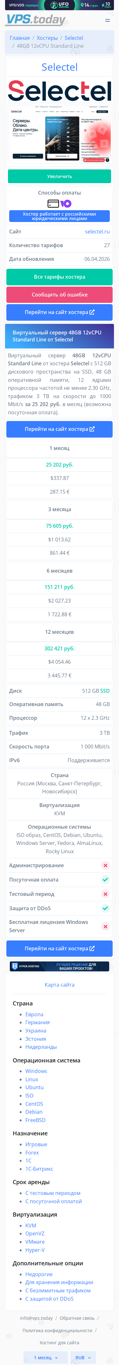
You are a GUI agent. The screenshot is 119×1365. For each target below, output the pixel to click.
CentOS (34, 1103)
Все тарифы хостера (59, 276)
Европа (34, 1014)
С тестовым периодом (53, 1193)
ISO (29, 1095)
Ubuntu (34, 1087)
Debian (34, 1111)
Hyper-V (35, 1250)
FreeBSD (35, 1120)
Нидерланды (41, 1046)
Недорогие (39, 1274)
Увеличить (59, 176)
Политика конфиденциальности (57, 1330)
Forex (32, 1152)
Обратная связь (77, 1318)
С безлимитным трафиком (58, 1290)
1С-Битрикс (39, 1168)
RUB (81, 1357)
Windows (36, 1071)
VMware (35, 1241)
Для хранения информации (59, 1282)
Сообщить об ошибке (60, 294)
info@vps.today (36, 1318)
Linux (31, 1079)
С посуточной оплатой (53, 1201)
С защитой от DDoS (49, 1298)
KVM (30, 1225)
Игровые (36, 1144)
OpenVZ (34, 1233)
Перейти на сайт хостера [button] (60, 312)
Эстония (35, 1038)
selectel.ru (97, 231)
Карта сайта (60, 984)
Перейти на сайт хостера (60, 428)
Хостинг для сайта (59, 1343)
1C (28, 1160)
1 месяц (43, 1357)
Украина (35, 1030)
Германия (37, 1022)
